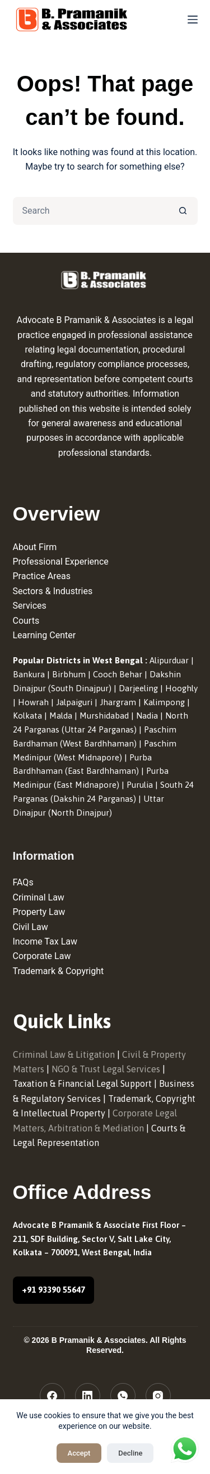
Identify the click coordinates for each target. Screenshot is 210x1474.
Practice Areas (42, 576)
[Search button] (184, 211)
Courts (26, 620)
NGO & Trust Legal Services (106, 1069)
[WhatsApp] (123, 1395)
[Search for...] (91, 211)
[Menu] (193, 20)
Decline (130, 1453)
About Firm (35, 547)
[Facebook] (52, 1395)
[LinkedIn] (87, 1395)
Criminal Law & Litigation (64, 1054)
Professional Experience (61, 561)
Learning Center (44, 635)
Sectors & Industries (53, 591)
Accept (79, 1453)
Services (29, 605)
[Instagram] (158, 1395)
